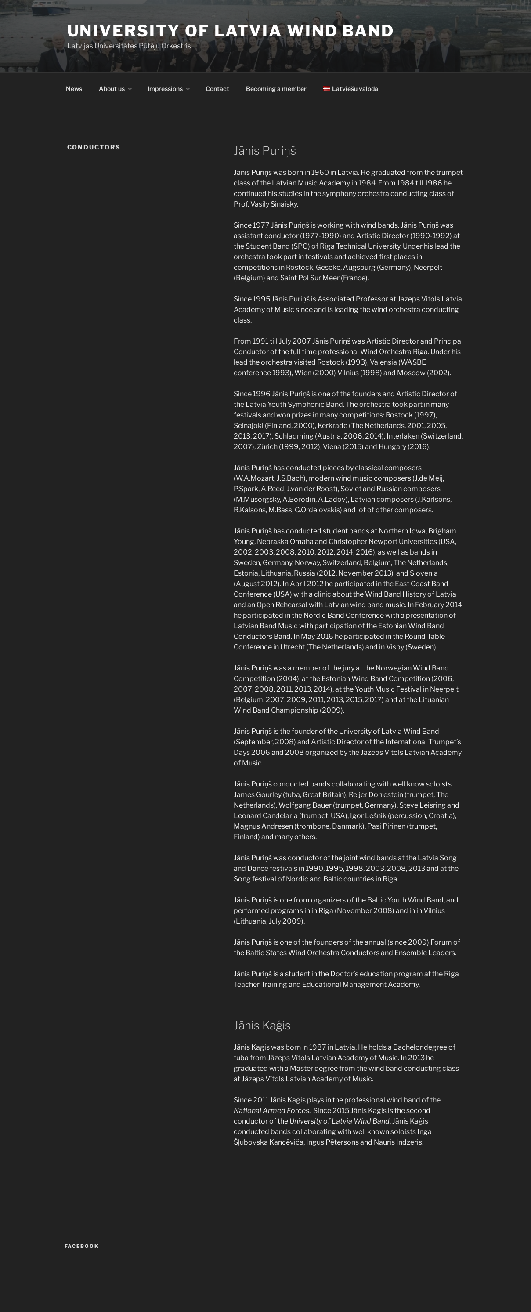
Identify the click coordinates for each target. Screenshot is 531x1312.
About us (116, 88)
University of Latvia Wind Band (230, 30)
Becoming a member (276, 88)
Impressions (169, 88)
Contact (217, 88)
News (74, 88)
